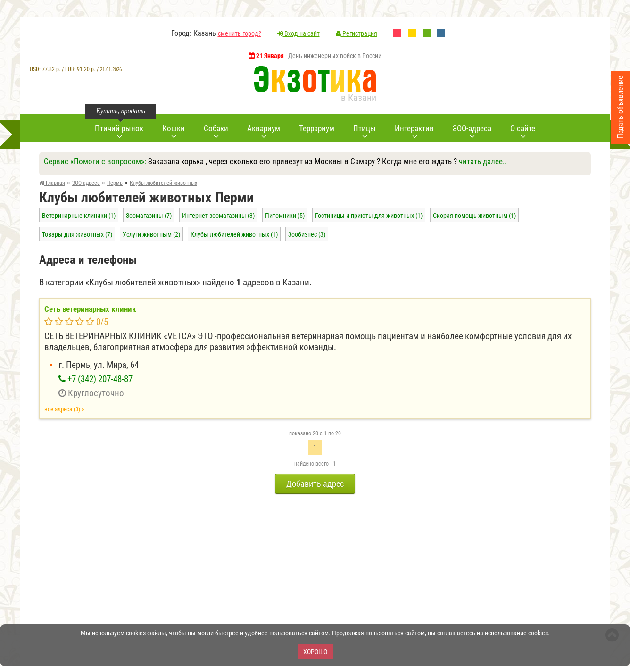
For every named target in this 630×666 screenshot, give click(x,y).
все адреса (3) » (64, 409)
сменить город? (239, 33)
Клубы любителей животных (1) (234, 234)
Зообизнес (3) (306, 234)
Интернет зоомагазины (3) (218, 215)
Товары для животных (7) (77, 234)
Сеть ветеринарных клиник (90, 309)
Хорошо (315, 652)
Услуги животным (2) (151, 234)
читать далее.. (482, 161)
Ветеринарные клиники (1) (79, 215)
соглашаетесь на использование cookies (492, 633)
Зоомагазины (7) (149, 215)
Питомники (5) (285, 215)
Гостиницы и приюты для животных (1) (369, 215)
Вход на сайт (298, 33)
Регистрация (356, 33)
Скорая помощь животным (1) (474, 215)
